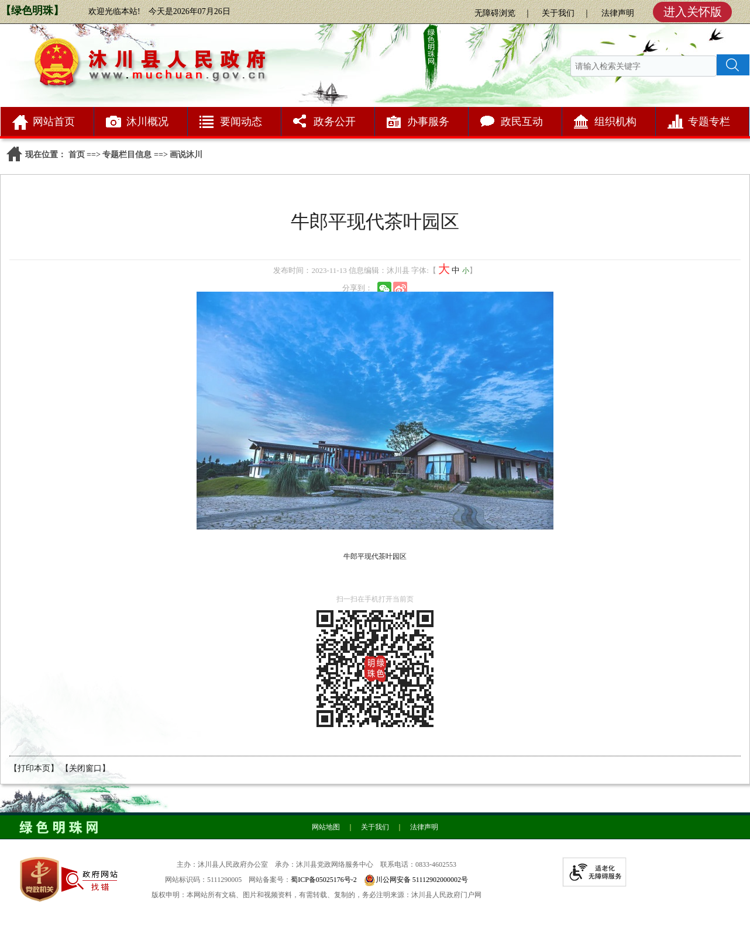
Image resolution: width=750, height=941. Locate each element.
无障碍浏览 (494, 13)
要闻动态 (241, 121)
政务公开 (335, 121)
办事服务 (428, 121)
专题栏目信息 (127, 154)
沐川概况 (147, 121)
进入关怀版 (692, 11)
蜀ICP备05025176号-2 (324, 880)
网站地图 (326, 827)
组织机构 (615, 121)
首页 (76, 154)
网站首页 (54, 121)
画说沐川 (186, 154)
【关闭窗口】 (85, 768)
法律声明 (617, 13)
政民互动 (522, 121)
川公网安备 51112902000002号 (422, 880)
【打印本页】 (34, 768)
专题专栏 (709, 121)
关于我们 (558, 13)
